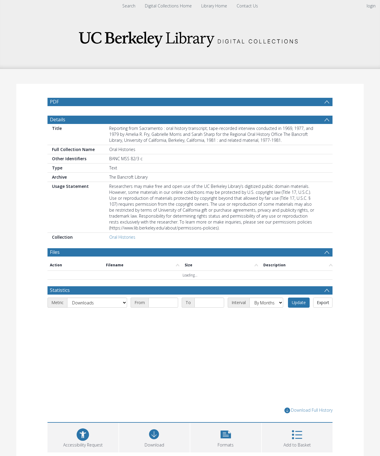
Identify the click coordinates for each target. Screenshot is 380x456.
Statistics (60, 290)
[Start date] (163, 303)
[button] (225, 437)
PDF (54, 101)
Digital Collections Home (168, 6)
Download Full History (308, 410)
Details (57, 119)
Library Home (214, 6)
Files (55, 252)
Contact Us (247, 6)
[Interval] (266, 303)
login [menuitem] (371, 6)
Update (299, 302)
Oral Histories (122, 237)
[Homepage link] (190, 38)
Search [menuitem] (128, 6)
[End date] (209, 303)
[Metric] (97, 303)
